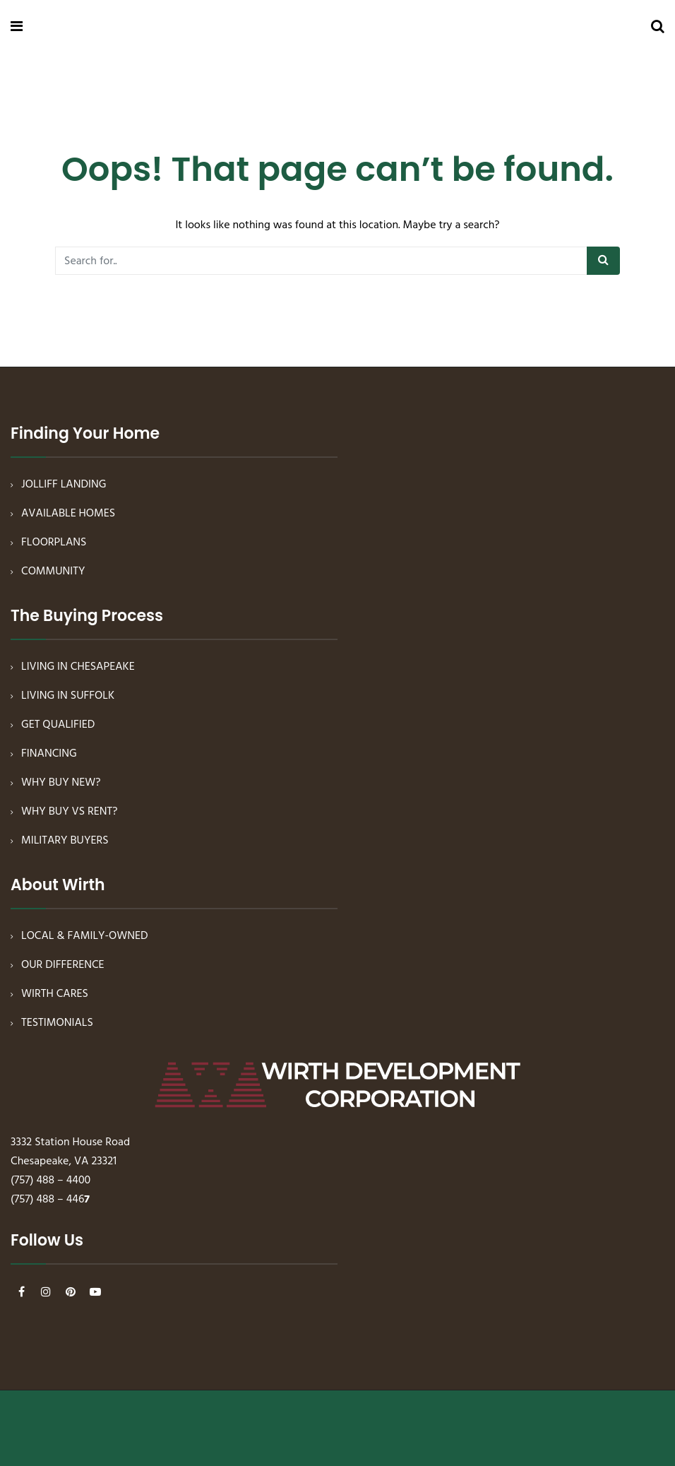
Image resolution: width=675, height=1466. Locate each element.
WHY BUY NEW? (61, 783)
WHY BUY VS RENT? (69, 812)
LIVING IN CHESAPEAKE (78, 667)
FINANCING (49, 754)
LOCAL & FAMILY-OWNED (84, 936)
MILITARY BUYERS (65, 841)
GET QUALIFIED (58, 725)
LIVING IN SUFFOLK (67, 696)
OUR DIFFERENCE (62, 965)
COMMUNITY (53, 571)
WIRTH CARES (54, 994)
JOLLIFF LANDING (63, 484)
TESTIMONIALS (57, 1023)
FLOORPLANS (54, 542)
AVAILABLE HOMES (68, 513)
